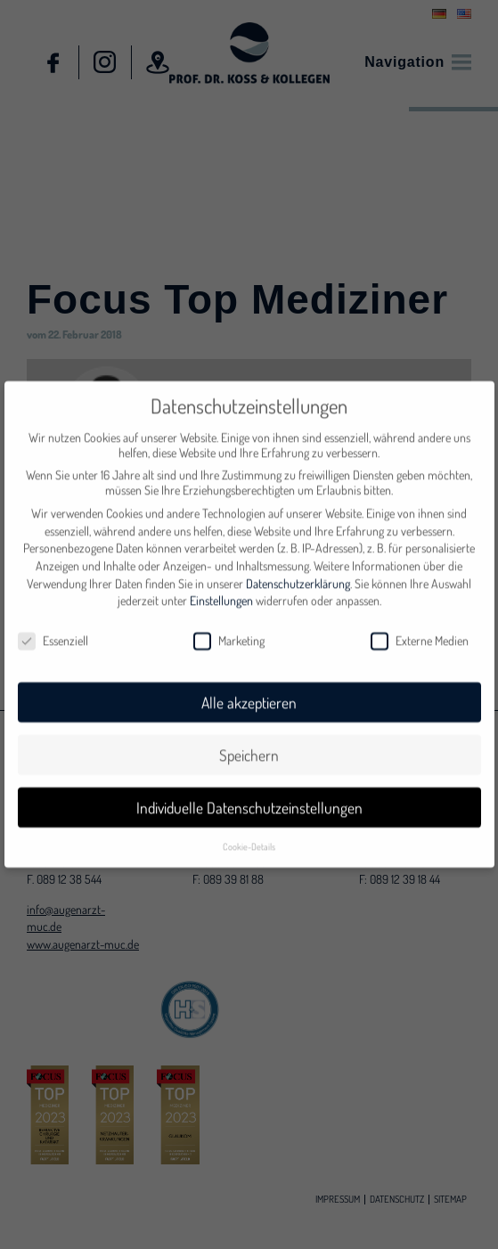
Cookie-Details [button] (249, 837)
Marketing (229, 632)
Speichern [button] (249, 746)
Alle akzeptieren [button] (249, 694)
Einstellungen (221, 592)
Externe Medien (420, 632)
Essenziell (53, 632)
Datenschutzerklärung (298, 575)
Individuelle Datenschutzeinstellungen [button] (249, 799)
